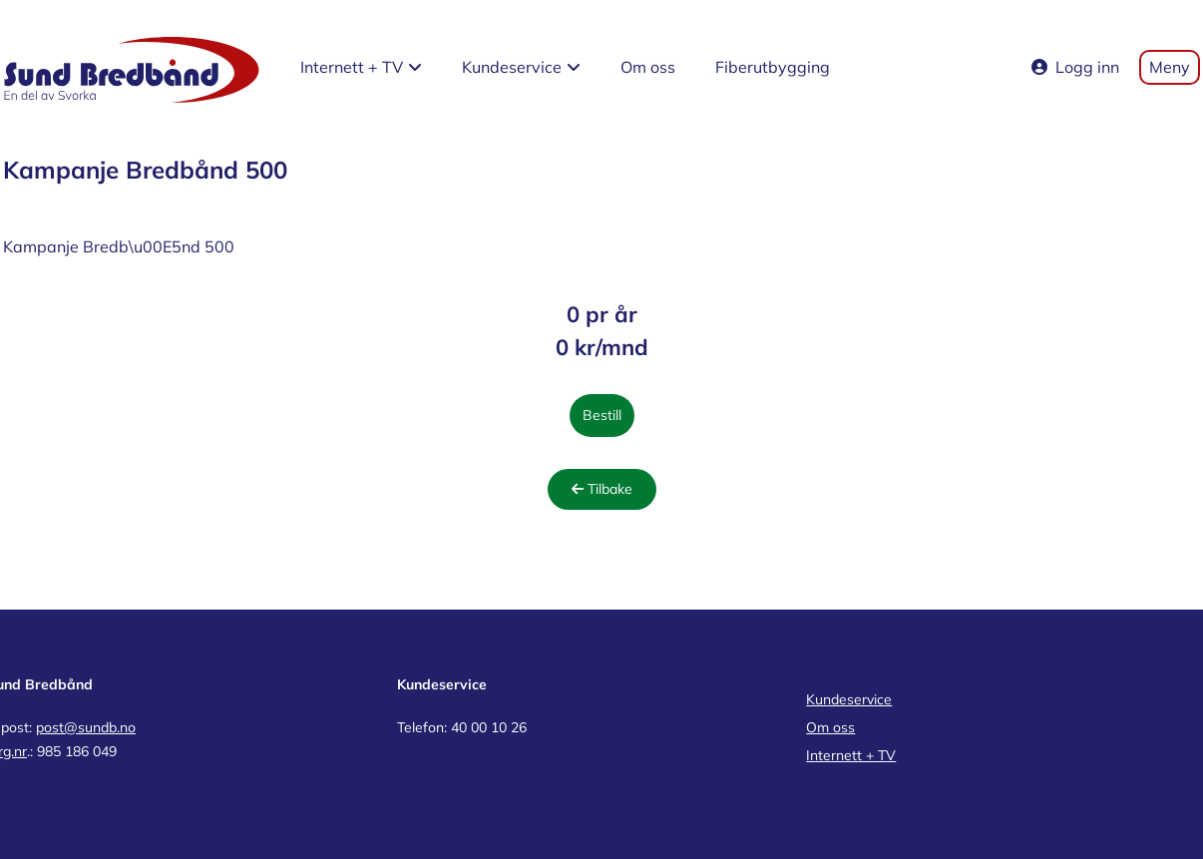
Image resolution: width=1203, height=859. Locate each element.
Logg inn (1075, 67)
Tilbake (602, 489)
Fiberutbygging (772, 67)
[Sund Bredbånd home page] (131, 68)
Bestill (602, 415)
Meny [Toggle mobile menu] (1169, 67)
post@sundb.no (86, 727)
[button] (361, 68)
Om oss (647, 67)
